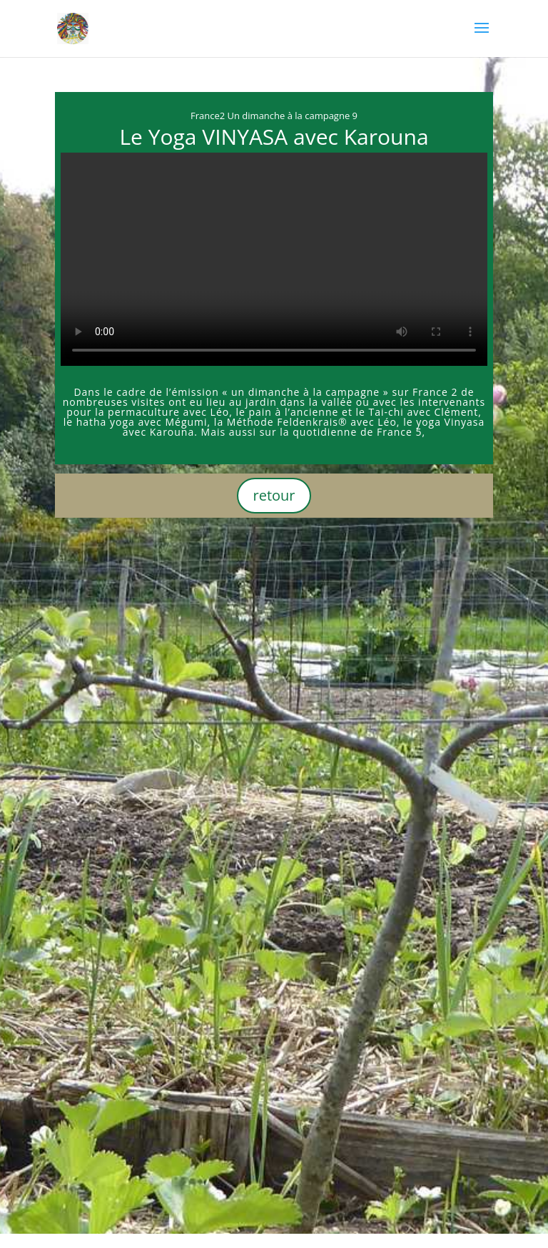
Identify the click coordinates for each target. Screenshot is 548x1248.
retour (274, 495)
